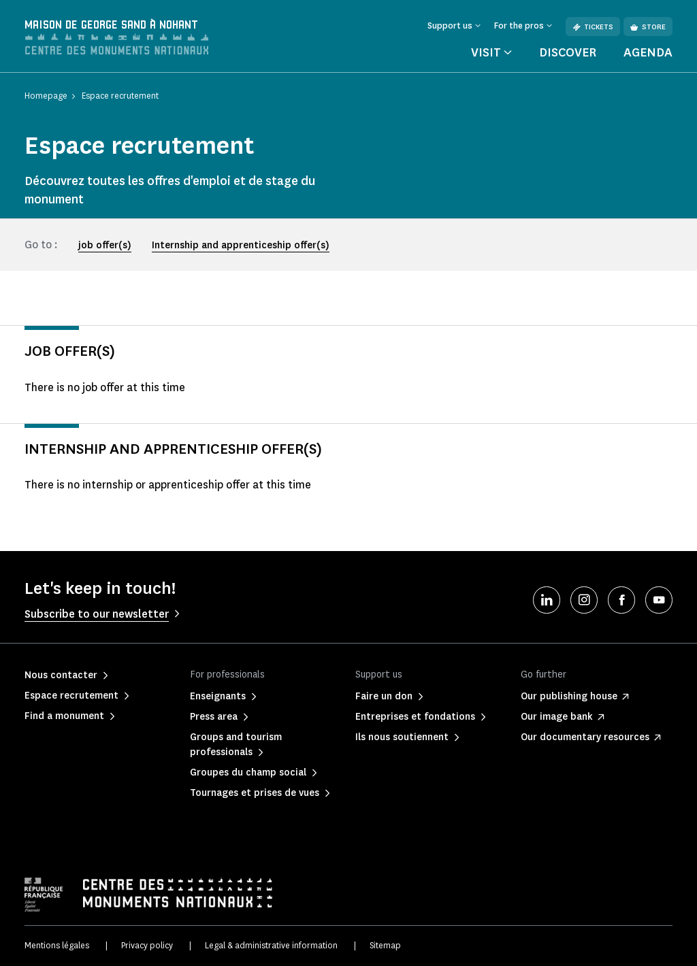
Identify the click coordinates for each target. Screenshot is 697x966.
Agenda (647, 52)
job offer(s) (104, 245)
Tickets (592, 27)
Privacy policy (147, 945)
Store (648, 27)
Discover (567, 52)
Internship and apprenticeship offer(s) (240, 245)
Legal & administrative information (271, 945)
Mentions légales (57, 945)
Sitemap (385, 945)
